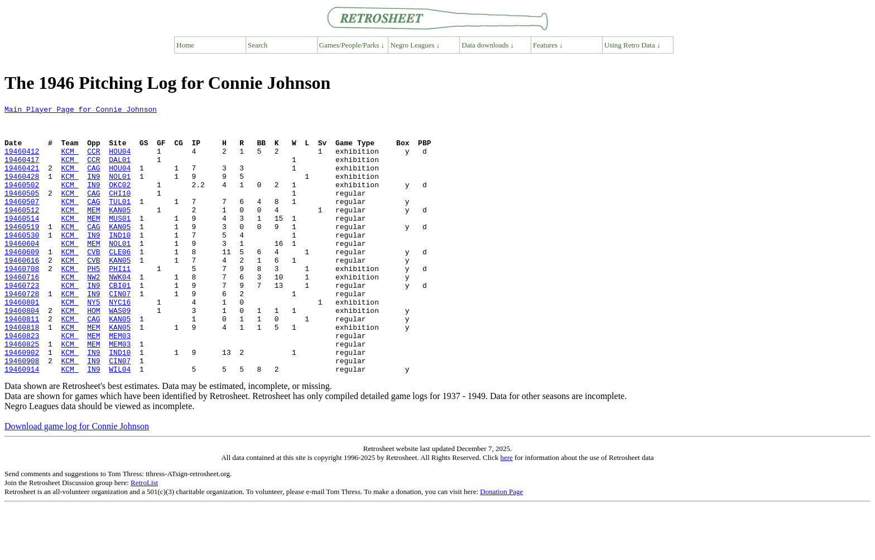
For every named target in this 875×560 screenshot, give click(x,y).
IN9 (93, 191)
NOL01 (120, 191)
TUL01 (120, 221)
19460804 (21, 352)
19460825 (21, 392)
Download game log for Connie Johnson (76, 480)
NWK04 (120, 312)
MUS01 (120, 241)
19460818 (21, 372)
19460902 (21, 402)
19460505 (21, 211)
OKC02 (120, 201)
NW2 (93, 312)
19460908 (21, 412)
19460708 (21, 302)
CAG (93, 181)
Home (185, 45)
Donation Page (501, 545)
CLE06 (120, 282)
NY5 (93, 342)
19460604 (21, 272)
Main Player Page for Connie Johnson (80, 111)
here (506, 511)
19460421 (21, 181)
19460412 (21, 161)
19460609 (21, 282)
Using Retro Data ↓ (632, 45)
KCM (69, 161)
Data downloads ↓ (487, 45)
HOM (93, 352)
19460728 (21, 332)
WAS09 (120, 352)
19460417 (21, 171)
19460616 (21, 292)
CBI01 (120, 322)
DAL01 (120, 171)
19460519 (21, 251)
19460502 (21, 201)
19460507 (21, 221)
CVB (93, 282)
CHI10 (120, 211)
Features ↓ (548, 45)
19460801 (21, 342)
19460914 (21, 422)
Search (257, 45)
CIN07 (120, 332)
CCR (93, 161)
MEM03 (120, 382)
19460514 (21, 241)
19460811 (21, 362)
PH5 (93, 302)
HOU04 (120, 161)
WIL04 (120, 422)
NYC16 (120, 342)
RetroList (144, 536)
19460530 (21, 262)
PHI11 (120, 302)
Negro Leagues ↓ (415, 45)
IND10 (120, 262)
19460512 (21, 231)
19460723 (21, 322)
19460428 (21, 191)
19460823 (21, 382)
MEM (93, 231)
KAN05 (120, 231)
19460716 (21, 312)
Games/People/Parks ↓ (351, 45)
